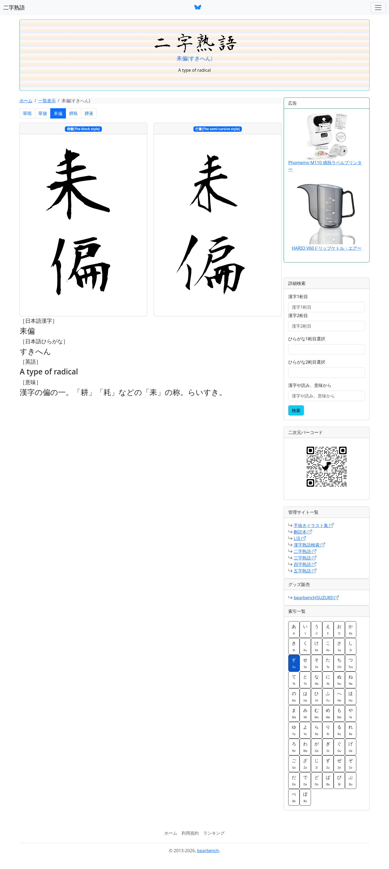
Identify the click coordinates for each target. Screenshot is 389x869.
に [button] (328, 680)
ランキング (214, 833)
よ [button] (305, 730)
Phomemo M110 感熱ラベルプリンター (325, 142)
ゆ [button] (294, 730)
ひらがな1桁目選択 (306, 339)
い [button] (305, 629)
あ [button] (294, 629)
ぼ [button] (305, 797)
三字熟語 (305, 558)
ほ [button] (350, 696)
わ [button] (305, 747)
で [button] (305, 780)
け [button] (316, 646)
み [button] (305, 713)
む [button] (316, 713)
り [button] (328, 730)
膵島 (73, 113)
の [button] (294, 696)
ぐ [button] (339, 747)
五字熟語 (305, 571)
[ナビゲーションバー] (378, 7)
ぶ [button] (350, 780)
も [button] (339, 713)
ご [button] (294, 763)
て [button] (294, 680)
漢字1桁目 (298, 296)
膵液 (89, 113)
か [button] (350, 629)
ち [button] (339, 663)
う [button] (316, 629)
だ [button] (294, 780)
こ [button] (328, 646)
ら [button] (316, 730)
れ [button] (350, 730)
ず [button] (328, 763)
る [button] (339, 730)
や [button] (350, 713)
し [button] (350, 646)
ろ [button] (294, 747)
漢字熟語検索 (309, 545)
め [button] (328, 713)
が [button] (316, 747)
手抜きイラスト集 (314, 525)
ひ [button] (316, 696)
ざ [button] (305, 763)
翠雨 (27, 113)
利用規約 (190, 833)
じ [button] (316, 763)
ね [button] (350, 680)
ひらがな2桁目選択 (306, 362)
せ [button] (305, 663)
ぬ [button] (339, 680)
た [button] (328, 663)
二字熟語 (14, 7)
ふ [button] (328, 696)
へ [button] (339, 696)
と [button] (305, 680)
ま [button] (294, 713)
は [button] (305, 696)
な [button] (316, 680)
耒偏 (58, 113)
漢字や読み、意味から (309, 385)
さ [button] (339, 646)
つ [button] (350, 663)
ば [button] (328, 780)
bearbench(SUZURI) (316, 598)
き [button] (294, 646)
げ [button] (350, 747)
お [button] (339, 629)
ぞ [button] (350, 763)
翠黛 (42, 113)
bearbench (208, 851)
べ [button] (294, 797)
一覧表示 (47, 101)
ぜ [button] (339, 763)
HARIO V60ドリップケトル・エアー (326, 248)
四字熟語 (305, 564)
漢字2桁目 (298, 315)
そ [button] (316, 663)
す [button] (294, 663)
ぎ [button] (328, 747)
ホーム (25, 101)
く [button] (305, 646)
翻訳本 (303, 532)
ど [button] (316, 780)
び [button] (339, 780)
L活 (300, 538)
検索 (296, 410)
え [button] (328, 629)
